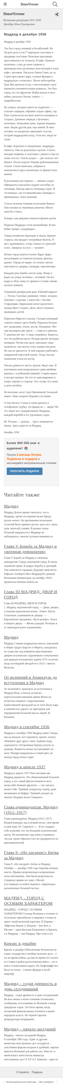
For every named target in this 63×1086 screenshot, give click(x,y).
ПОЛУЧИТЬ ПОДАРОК (24, 471)
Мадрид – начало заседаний (30, 1029)
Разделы (37, 1072)
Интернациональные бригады (21, 1082)
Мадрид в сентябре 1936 (26, 727)
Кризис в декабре (20, 943)
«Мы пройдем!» (46, 1082)
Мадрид (11, 506)
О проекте (22, 1072)
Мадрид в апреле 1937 (24, 767)
